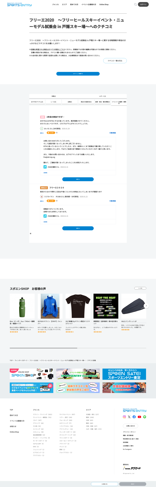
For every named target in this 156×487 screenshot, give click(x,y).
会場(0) (70, 107)
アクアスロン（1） (39, 463)
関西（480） (90, 431)
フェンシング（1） (39, 458)
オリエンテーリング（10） (67, 443)
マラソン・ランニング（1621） (43, 423)
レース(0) (53, 107)
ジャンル (55, 6)
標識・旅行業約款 (128, 443)
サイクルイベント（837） (67, 423)
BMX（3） (36, 455)
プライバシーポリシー (129, 440)
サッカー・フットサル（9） (42, 446)
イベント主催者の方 (88, 6)
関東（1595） (90, 425)
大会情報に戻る (104, 483)
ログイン (144, 5)
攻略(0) (54, 101)
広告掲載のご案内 (128, 454)
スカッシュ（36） (38, 440)
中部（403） (90, 428)
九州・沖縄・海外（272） (94, 437)
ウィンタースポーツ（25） (67, 440)
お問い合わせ (130, 434)
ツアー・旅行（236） (66, 425)
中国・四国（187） (92, 434)
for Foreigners (127, 457)
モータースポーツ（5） (40, 449)
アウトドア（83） (38, 431)
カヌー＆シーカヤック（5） (68, 449)
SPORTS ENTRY (18, 5)
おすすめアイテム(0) (37, 107)
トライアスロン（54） (66, 434)
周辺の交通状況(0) (86, 107)
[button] (146, 314)
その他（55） (37, 434)
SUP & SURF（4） (38, 452)
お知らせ (13, 434)
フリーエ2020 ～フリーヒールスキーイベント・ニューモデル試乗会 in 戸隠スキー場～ (57, 369)
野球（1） (62, 458)
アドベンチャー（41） (66, 437)
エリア (64, 6)
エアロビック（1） (39, 461)
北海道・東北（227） (93, 423)
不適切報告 (112, 138)
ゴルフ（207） (37, 428)
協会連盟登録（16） (39, 443)
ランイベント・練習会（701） (42, 425)
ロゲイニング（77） (65, 431)
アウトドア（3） (64, 452)
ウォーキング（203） (66, 428)
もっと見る (140, 296)
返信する (43, 138)
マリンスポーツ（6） (66, 446)
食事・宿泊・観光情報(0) (102, 107)
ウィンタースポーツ (21, 369)
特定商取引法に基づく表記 (131, 447)
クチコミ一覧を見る (115, 63)
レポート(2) (102, 101)
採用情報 (125, 450)
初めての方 (74, 6)
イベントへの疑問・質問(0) (119, 107)
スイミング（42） (38, 437)
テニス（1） (63, 455)
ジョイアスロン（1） (66, 461)
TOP (11, 369)
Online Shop (103, 6)
